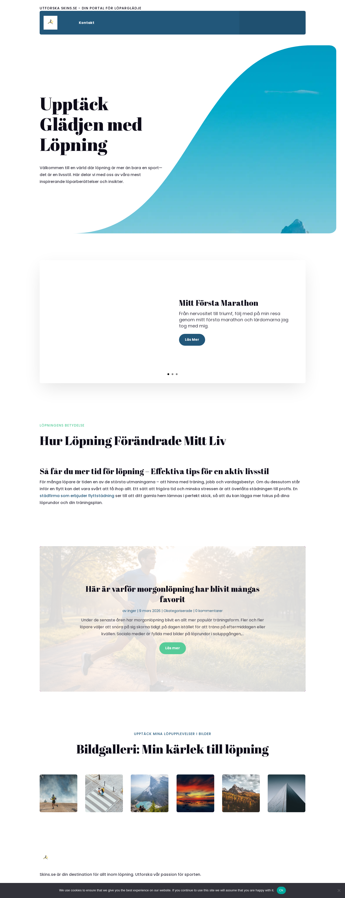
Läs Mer (192, 339)
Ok (281, 890)
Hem (69, 22)
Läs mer (172, 657)
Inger (132, 619)
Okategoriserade (178, 619)
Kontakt (86, 22)
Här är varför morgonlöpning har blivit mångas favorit (172, 603)
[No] (338, 890)
